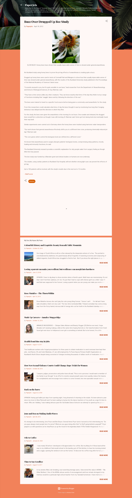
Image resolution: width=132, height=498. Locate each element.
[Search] (110, 5)
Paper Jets (31, 5)
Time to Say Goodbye (33, 462)
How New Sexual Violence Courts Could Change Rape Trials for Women (55, 365)
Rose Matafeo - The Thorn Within (39, 293)
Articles (31, 181)
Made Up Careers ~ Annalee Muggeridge (42, 317)
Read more (104, 263)
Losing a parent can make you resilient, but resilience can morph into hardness (59, 269)
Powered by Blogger (66, 488)
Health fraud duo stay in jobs (37, 341)
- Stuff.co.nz (28, 174)
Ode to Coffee (30, 437)
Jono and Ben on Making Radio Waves (41, 413)
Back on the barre (32, 389)
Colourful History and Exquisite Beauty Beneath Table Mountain (52, 245)
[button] (106, 21)
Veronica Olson (70, 492)
